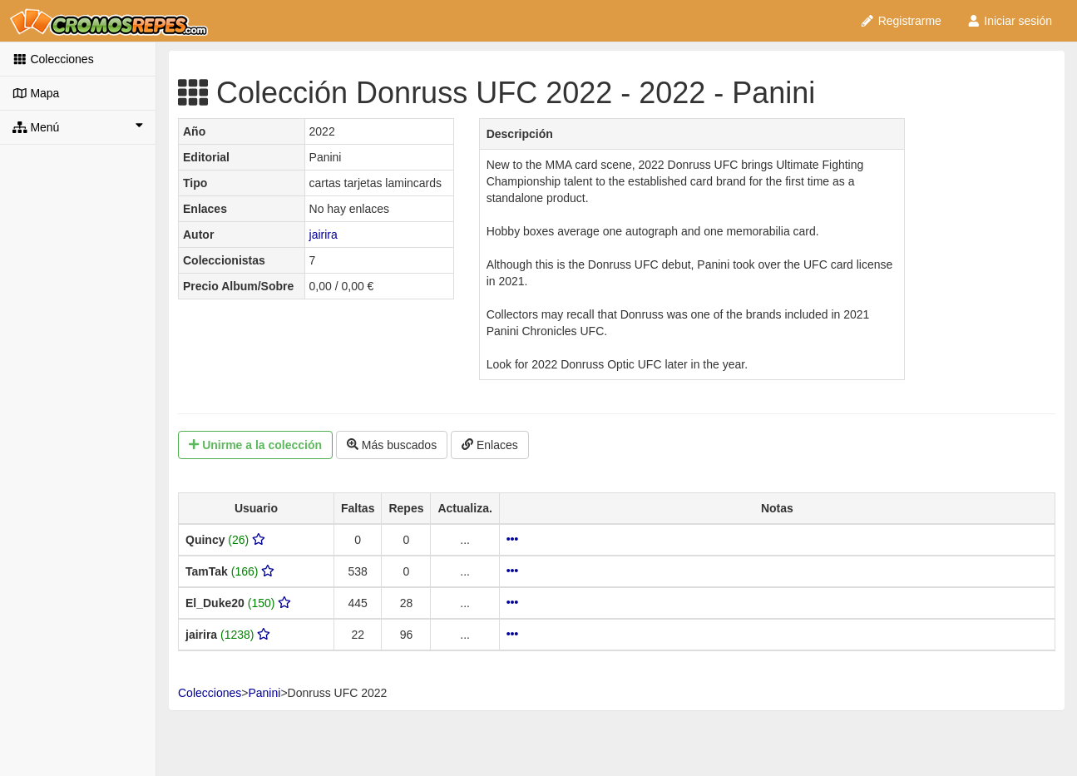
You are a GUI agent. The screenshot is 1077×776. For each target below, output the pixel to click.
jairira (323, 234)
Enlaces (490, 445)
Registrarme (900, 20)
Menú (77, 126)
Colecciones (53, 59)
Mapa (35, 93)
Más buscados (392, 445)
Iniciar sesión (1009, 20)
